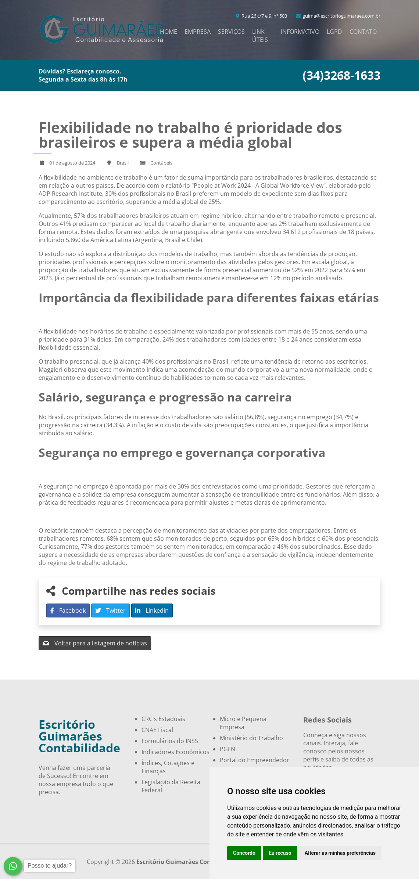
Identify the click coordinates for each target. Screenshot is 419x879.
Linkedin (152, 610)
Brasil (123, 162)
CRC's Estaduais (163, 719)
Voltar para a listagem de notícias (95, 643)
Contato (363, 32)
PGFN (227, 749)
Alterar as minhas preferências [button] (340, 853)
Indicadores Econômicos (176, 752)
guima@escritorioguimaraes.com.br (338, 15)
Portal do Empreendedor (254, 760)
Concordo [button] (244, 853)
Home (168, 32)
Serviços (231, 32)
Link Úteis (260, 36)
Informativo (300, 32)
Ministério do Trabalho (251, 738)
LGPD (334, 32)
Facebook (68, 610)
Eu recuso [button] (280, 853)
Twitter (110, 610)
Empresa (198, 32)
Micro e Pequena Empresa (243, 723)
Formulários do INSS (170, 741)
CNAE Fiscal (157, 730)
